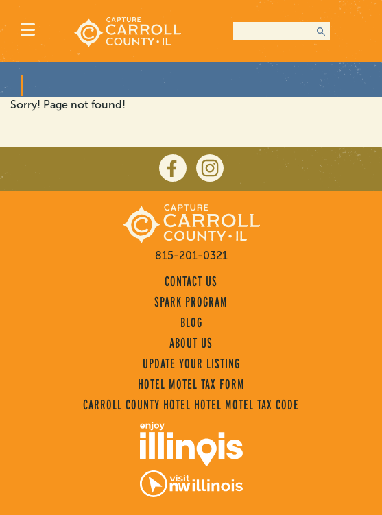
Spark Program (191, 301)
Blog (191, 322)
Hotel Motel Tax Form (191, 384)
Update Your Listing (191, 363)
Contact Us (191, 281)
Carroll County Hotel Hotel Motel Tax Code (191, 404)
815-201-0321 (191, 255)
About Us (191, 342)
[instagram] (210, 168)
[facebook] (173, 168)
